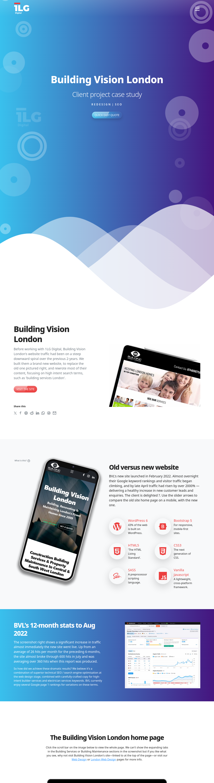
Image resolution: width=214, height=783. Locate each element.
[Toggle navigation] (197, 8)
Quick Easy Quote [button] (107, 115)
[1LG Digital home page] (21, 8)
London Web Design (103, 759)
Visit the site (25, 389)
